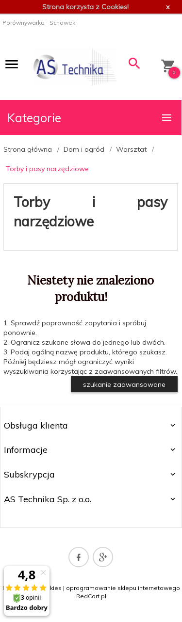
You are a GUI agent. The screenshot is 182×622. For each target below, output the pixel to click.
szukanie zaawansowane (124, 384)
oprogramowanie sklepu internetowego (123, 587)
